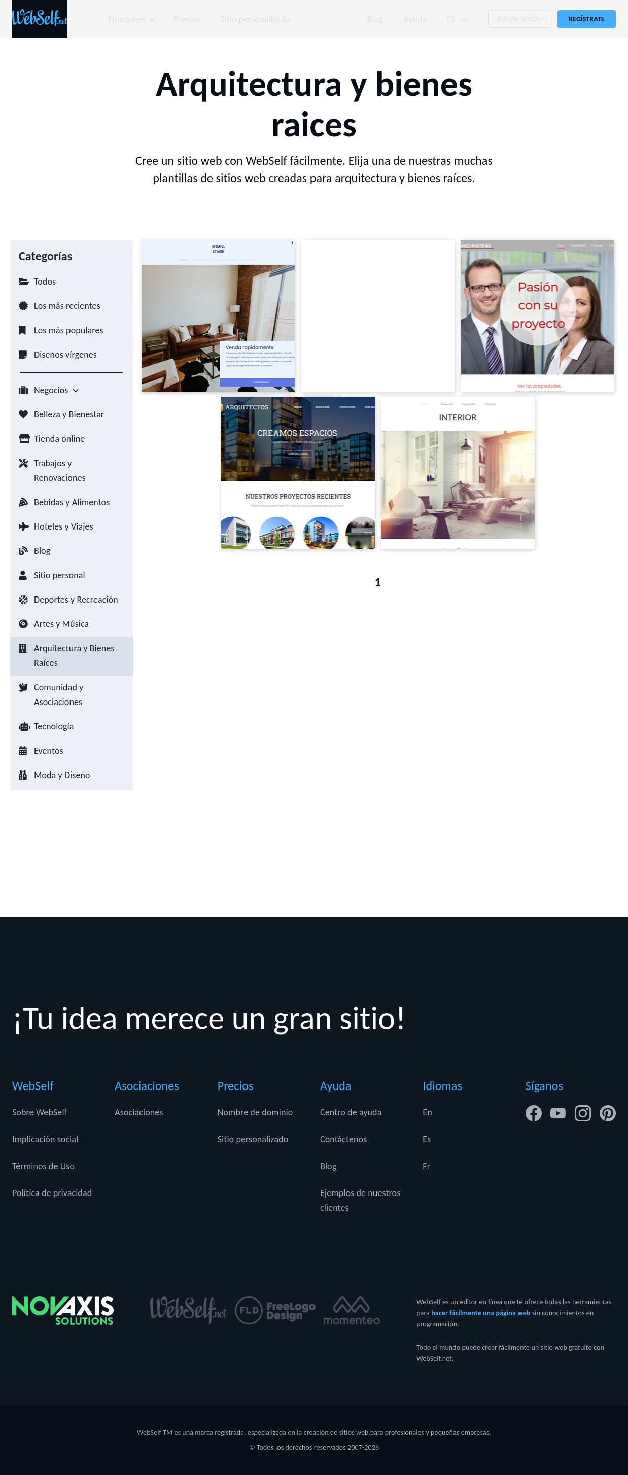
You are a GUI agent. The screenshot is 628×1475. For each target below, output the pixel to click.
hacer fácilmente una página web (480, 1313)
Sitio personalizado (256, 19)
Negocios (51, 390)
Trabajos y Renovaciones (60, 470)
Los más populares (68, 330)
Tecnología (54, 726)
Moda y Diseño (62, 775)
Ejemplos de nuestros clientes (360, 1200)
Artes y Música (61, 623)
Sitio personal (59, 575)
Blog (374, 19)
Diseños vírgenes (65, 354)
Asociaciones (139, 1112)
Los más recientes (67, 305)
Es (427, 1139)
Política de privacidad (52, 1193)
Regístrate (587, 19)
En (427, 1112)
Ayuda (415, 19)
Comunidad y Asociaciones (58, 695)
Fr (426, 1166)
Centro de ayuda (350, 1112)
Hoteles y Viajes (63, 526)
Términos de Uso (43, 1166)
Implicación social (45, 1139)
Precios (187, 19)
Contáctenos (343, 1139)
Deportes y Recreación (76, 599)
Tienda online (59, 438)
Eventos (48, 750)
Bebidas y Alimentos (72, 502)
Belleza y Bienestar (69, 414)
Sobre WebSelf (39, 1112)
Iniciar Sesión (519, 19)
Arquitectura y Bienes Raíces (74, 656)
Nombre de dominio (255, 1112)
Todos (45, 281)
